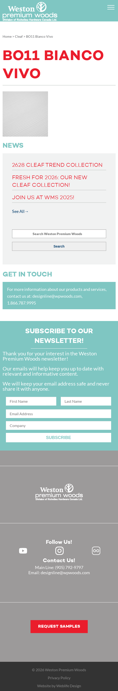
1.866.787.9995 (21, 302)
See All (18, 211)
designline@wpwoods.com (57, 296)
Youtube (23, 551)
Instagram (59, 551)
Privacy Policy (59, 677)
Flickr (96, 551)
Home (7, 36)
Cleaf (19, 36)
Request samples (59, 626)
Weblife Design (68, 685)
